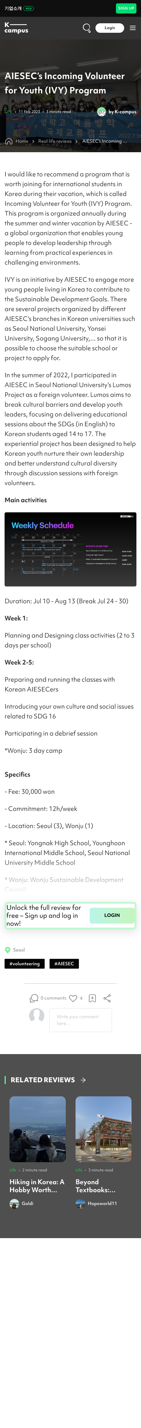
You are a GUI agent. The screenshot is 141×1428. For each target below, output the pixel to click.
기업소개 (19, 8)
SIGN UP (126, 8)
